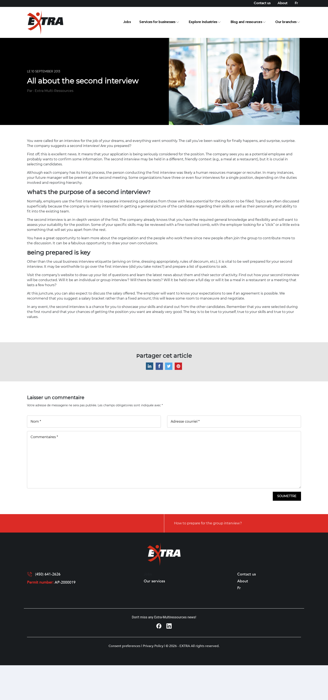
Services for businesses (157, 22)
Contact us (262, 3)
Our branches (285, 22)
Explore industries (203, 22)
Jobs (127, 22)
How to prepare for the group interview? (208, 523)
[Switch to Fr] (296, 3)
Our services (154, 581)
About (282, 3)
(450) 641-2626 (47, 574)
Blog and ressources (246, 22)
